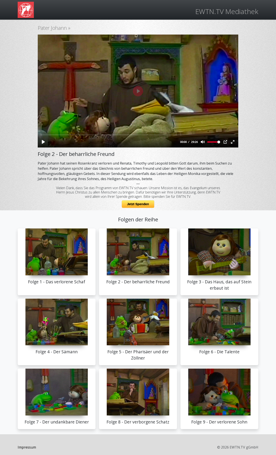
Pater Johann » (54, 27)
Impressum (27, 447)
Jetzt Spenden (138, 204)
